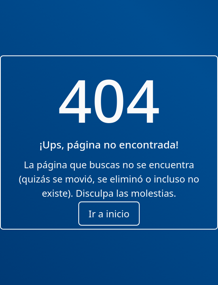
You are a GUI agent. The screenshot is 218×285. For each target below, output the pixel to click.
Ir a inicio (109, 213)
